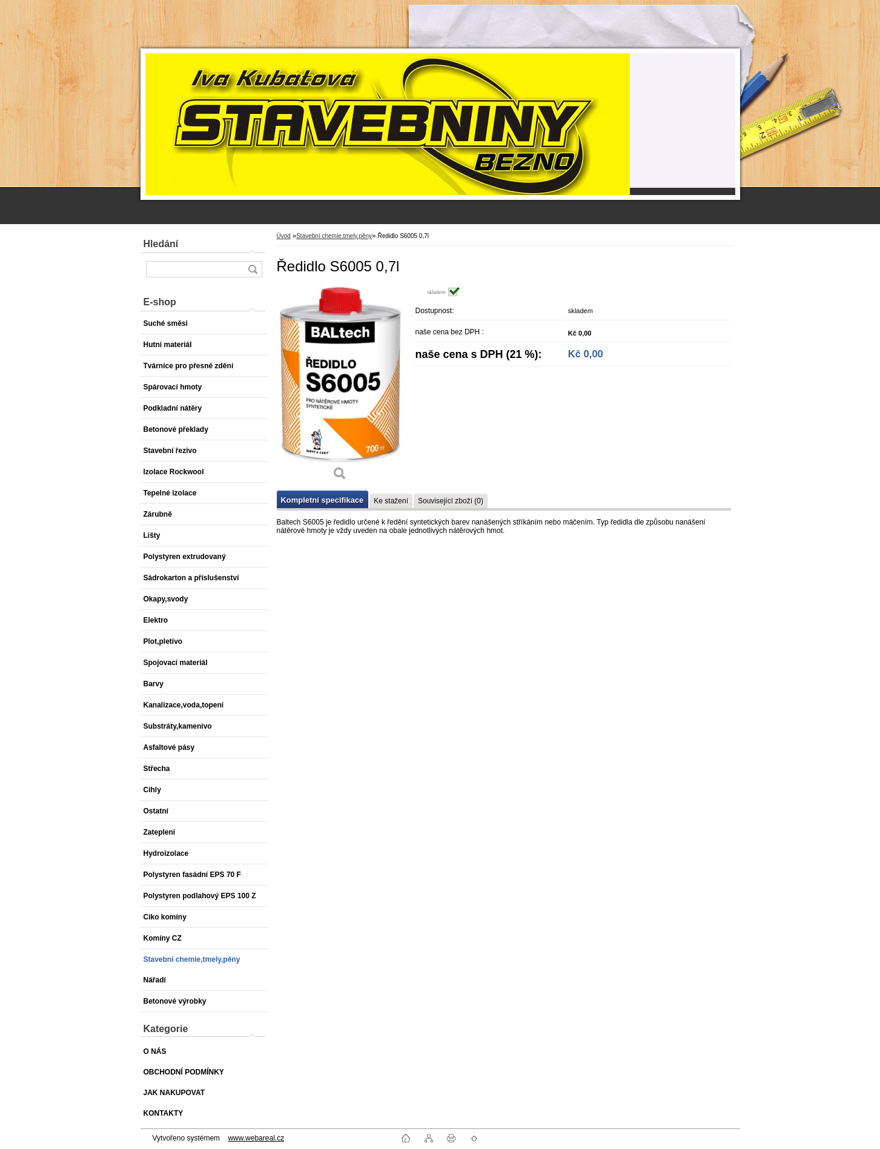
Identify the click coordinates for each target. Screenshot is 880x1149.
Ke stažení (391, 501)
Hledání (161, 244)
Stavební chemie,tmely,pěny (334, 236)
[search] (252, 269)
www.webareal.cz (256, 1138)
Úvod (284, 236)
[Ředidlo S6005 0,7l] (340, 388)
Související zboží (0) (450, 501)
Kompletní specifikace (322, 500)
